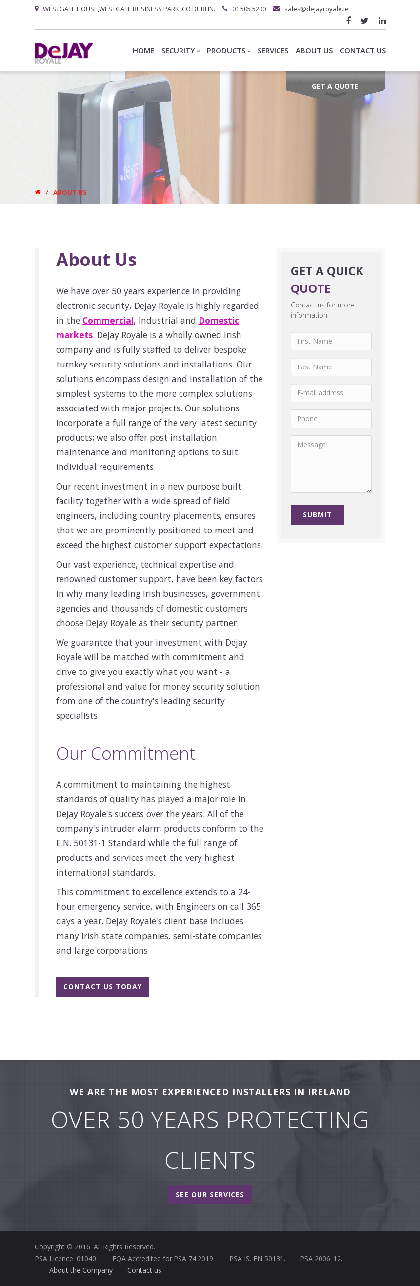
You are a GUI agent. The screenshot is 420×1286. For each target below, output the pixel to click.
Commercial (108, 320)
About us (314, 50)
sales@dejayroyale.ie (316, 8)
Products (228, 50)
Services (273, 50)
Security (180, 50)
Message (331, 464)
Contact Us (363, 50)
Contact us (144, 1270)
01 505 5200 (249, 8)
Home (143, 50)
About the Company (81, 1270)
